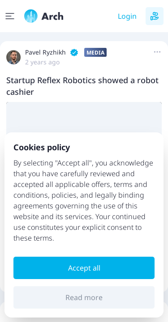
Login (127, 16)
